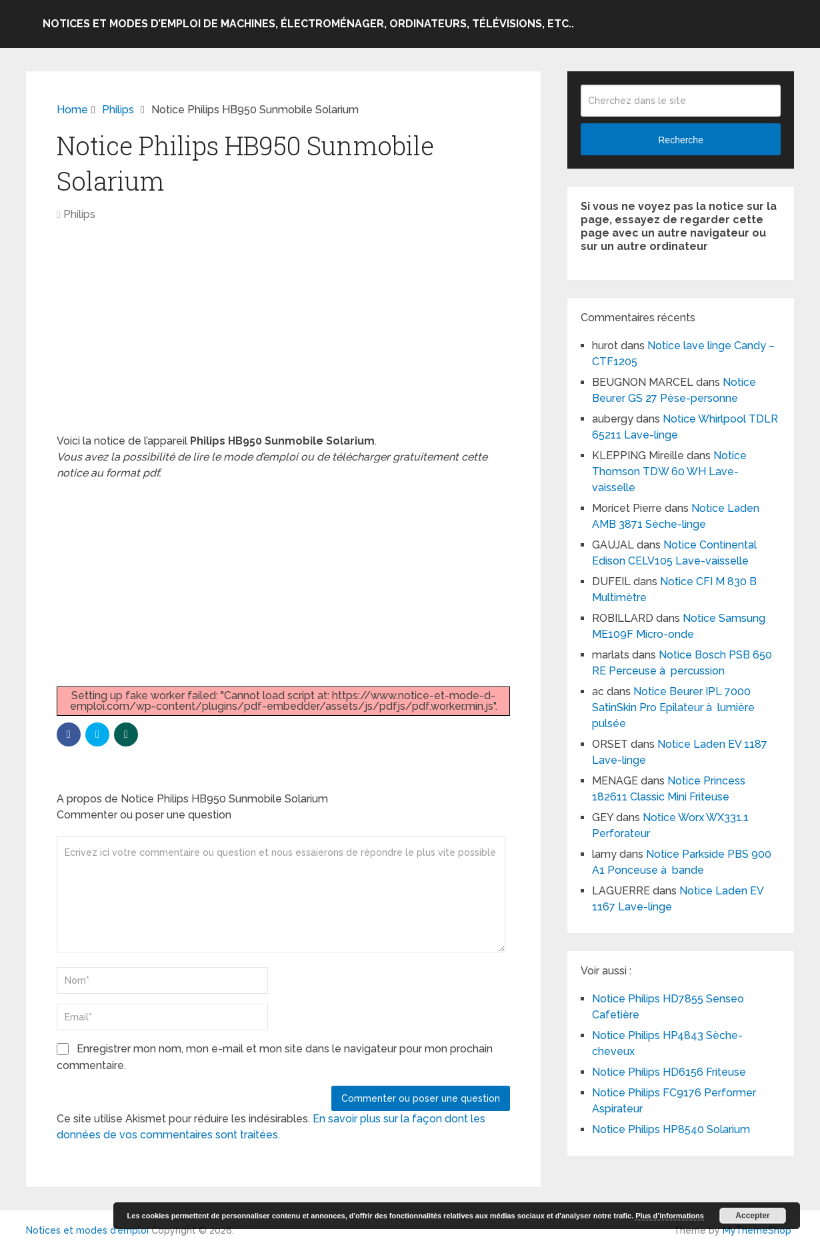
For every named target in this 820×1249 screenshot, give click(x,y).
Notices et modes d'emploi (87, 1230)
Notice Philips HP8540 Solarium (671, 1129)
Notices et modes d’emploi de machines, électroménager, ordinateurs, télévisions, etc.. (308, 23)
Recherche (680, 140)
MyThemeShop (757, 1230)
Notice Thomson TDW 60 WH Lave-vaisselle (669, 471)
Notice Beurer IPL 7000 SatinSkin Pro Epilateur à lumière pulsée (673, 707)
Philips (79, 214)
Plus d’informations (669, 1216)
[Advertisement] (283, 334)
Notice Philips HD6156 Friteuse (669, 1072)
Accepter (752, 1215)
